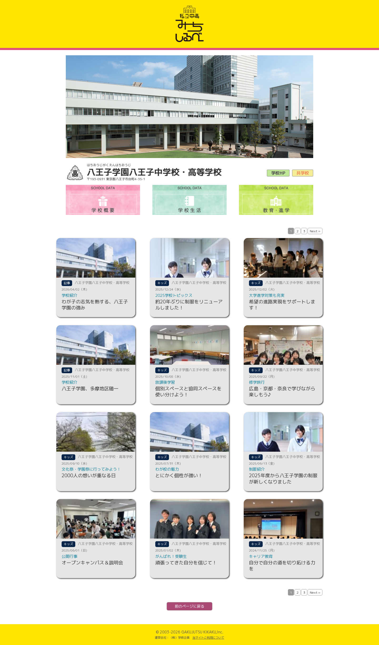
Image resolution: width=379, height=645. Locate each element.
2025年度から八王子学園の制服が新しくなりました (283, 478)
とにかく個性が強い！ (179, 475)
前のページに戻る (189, 606)
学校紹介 (69, 295)
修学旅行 (257, 382)
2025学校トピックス (173, 295)
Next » (315, 231)
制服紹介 (257, 469)
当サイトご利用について (208, 638)
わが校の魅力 (167, 469)
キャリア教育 (261, 556)
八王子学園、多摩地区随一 (90, 388)
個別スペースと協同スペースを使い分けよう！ (188, 391)
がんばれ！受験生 (171, 556)
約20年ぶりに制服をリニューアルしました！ (189, 304)
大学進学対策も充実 (267, 295)
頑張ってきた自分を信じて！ (186, 562)
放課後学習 (165, 382)
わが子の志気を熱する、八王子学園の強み (95, 304)
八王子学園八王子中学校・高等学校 (102, 282)
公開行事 (69, 556)
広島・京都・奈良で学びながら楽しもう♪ (282, 391)
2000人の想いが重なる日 (89, 475)
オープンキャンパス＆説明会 (92, 562)
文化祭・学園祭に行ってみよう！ (91, 469)
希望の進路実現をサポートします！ (282, 304)
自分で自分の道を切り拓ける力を (282, 565)
